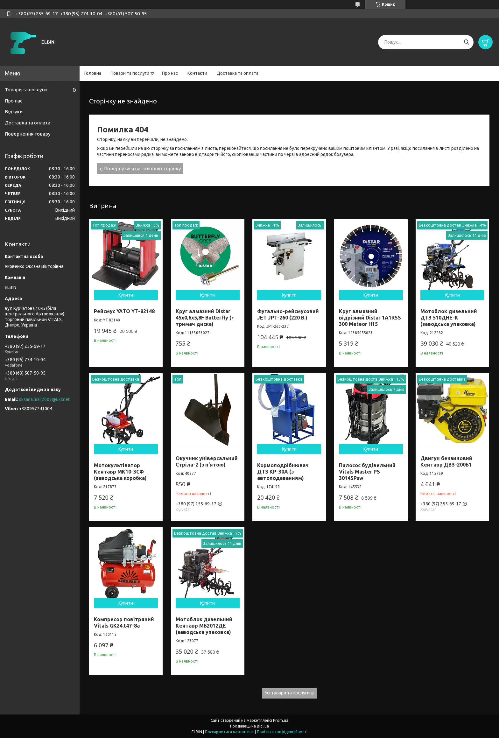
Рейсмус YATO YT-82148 (124, 311)
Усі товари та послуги (287, 692)
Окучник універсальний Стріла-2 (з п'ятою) (207, 461)
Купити (125, 295)
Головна (92, 73)
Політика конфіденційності (282, 732)
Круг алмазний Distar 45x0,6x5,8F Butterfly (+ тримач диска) (205, 317)
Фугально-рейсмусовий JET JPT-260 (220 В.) (288, 314)
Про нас (170, 73)
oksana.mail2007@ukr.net (44, 399)
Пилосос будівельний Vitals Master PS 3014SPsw (367, 471)
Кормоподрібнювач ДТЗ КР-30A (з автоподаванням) (283, 471)
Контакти (197, 73)
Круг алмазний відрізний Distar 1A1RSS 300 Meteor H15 (370, 317)
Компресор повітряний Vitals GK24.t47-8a (124, 622)
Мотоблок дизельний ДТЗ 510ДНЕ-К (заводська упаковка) (448, 317)
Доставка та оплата (237, 73)
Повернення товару (27, 134)
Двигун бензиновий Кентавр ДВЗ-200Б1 (446, 461)
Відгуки (14, 111)
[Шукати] (466, 42)
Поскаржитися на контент (229, 732)
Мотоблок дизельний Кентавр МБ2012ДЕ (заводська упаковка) (204, 625)
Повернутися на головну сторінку (142, 168)
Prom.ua (280, 720)
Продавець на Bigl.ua (249, 726)
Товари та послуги (130, 73)
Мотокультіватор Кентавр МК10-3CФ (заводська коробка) (120, 471)
